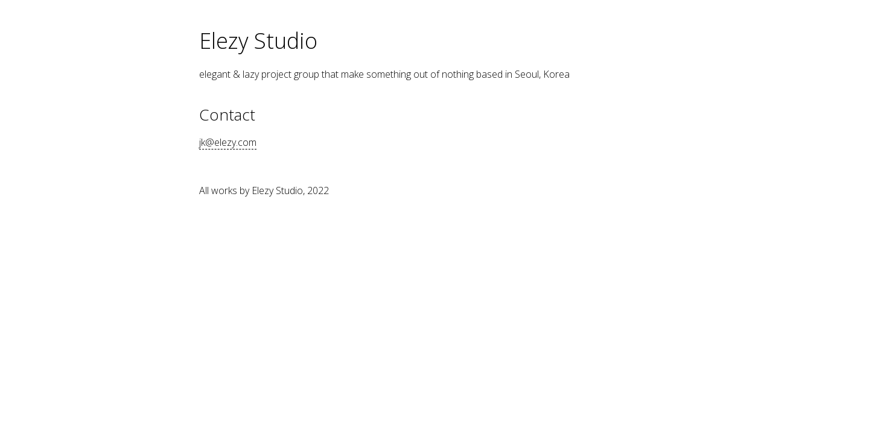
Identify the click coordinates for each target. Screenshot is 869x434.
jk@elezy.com (227, 142)
